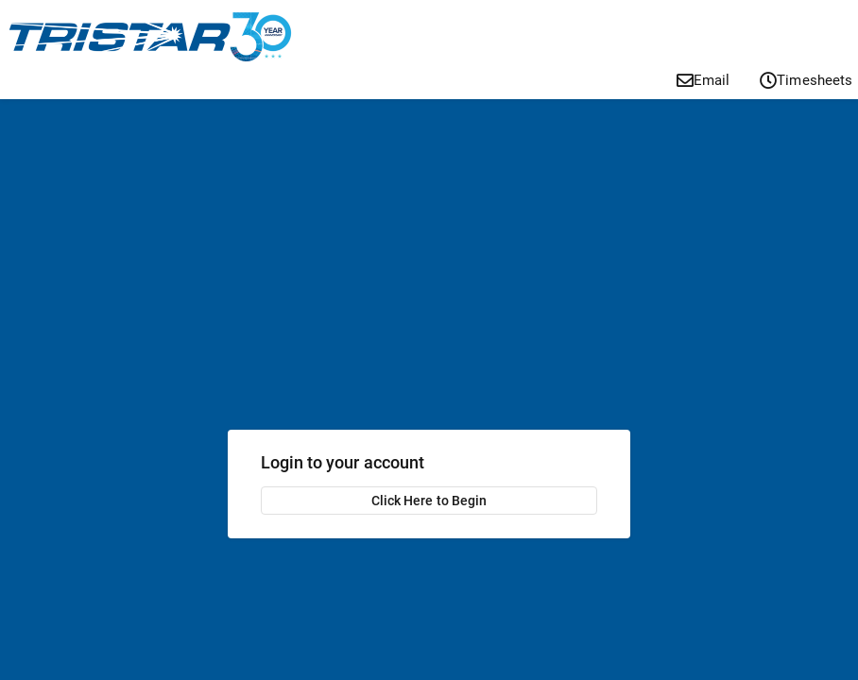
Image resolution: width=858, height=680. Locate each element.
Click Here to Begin (429, 500)
